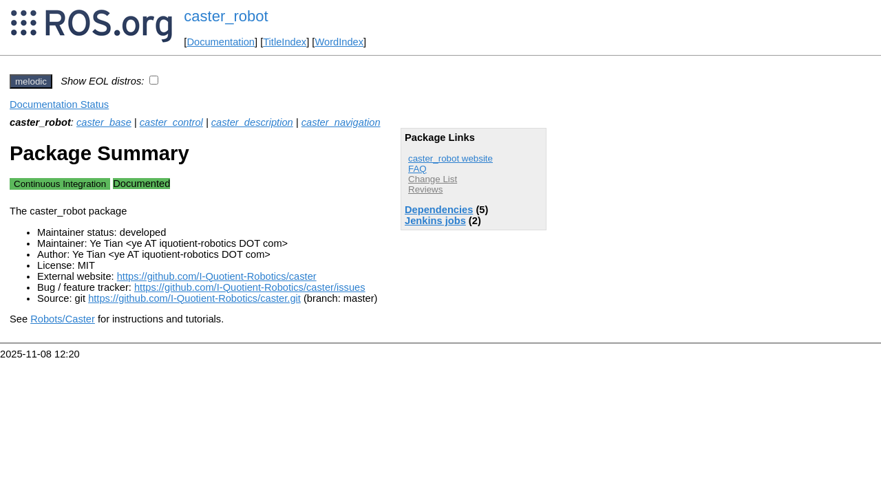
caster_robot (226, 16)
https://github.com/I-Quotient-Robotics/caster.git (194, 298)
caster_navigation (341, 122)
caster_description (252, 122)
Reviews (425, 189)
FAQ (417, 169)
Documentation (221, 41)
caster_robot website (450, 158)
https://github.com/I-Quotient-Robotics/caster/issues (249, 287)
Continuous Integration (60, 184)
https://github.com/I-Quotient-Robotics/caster (217, 276)
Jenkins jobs (435, 220)
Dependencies (439, 209)
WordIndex (339, 41)
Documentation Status (59, 104)
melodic (31, 81)
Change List (432, 179)
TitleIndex (284, 41)
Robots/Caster (62, 319)
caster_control (171, 122)
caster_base (103, 122)
